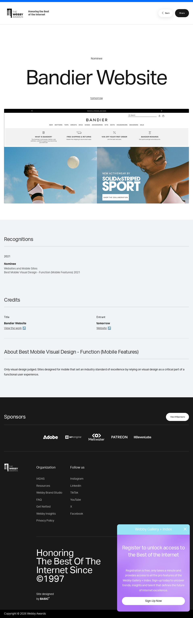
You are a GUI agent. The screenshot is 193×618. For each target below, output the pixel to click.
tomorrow (96, 98)
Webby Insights (46, 513)
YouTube (75, 499)
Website (101, 328)
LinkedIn (75, 485)
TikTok (74, 492)
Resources (43, 485)
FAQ (39, 499)
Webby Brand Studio (49, 492)
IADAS (40, 478)
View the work (13, 328)
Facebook (76, 513)
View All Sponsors (177, 417)
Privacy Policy (45, 520)
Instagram (76, 478)
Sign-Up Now (153, 601)
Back (165, 13)
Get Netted (43, 506)
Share (182, 13)
